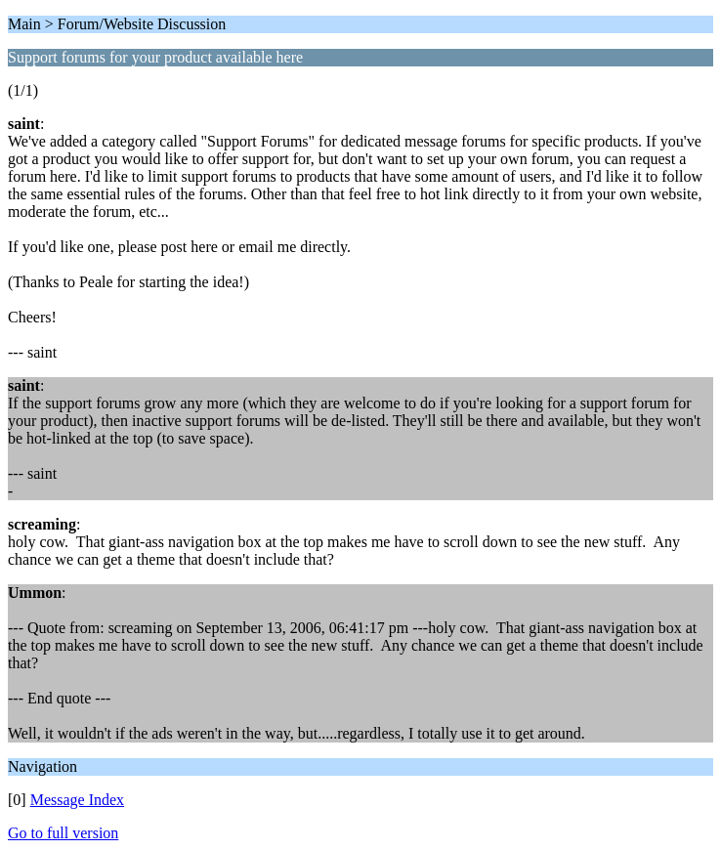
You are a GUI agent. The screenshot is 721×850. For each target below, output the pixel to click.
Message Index (77, 799)
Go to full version (63, 833)
